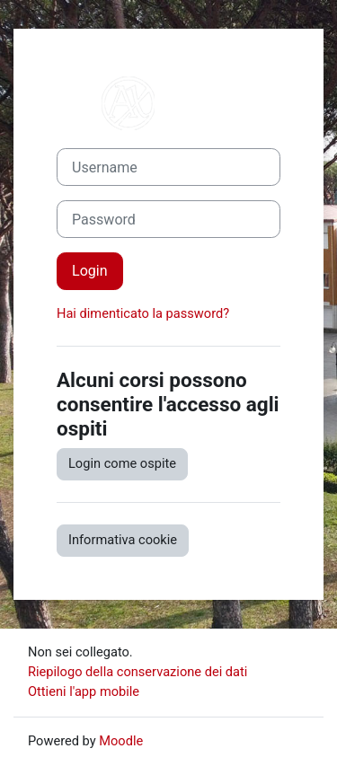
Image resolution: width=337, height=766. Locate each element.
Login (90, 270)
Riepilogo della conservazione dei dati (137, 672)
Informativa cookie (122, 540)
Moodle (121, 741)
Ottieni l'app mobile (83, 691)
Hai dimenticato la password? (143, 313)
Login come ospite (122, 463)
